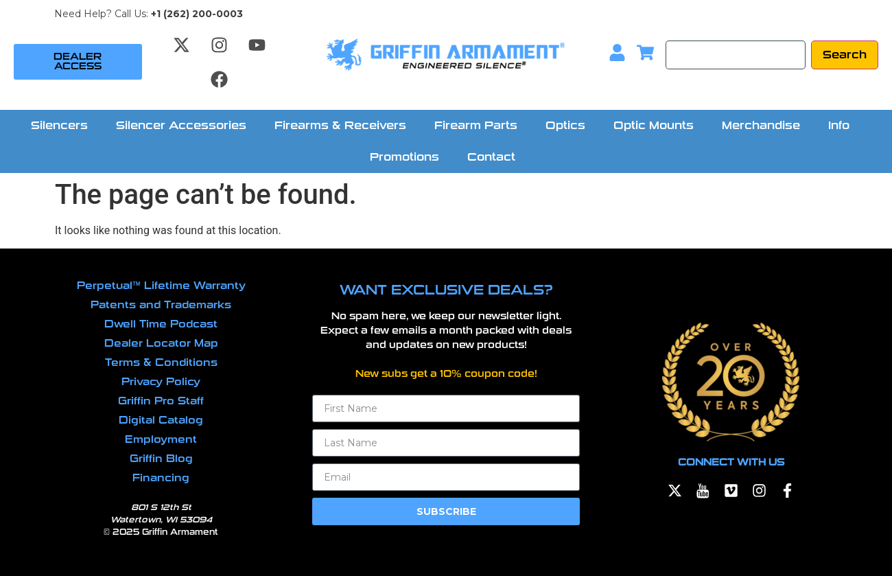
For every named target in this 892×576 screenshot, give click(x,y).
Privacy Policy (160, 382)
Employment (161, 439)
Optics (565, 125)
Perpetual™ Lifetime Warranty (161, 285)
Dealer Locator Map (161, 343)
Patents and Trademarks (161, 305)
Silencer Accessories (181, 125)
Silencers (59, 125)
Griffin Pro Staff (161, 401)
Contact (491, 156)
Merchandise (761, 125)
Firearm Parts (475, 125)
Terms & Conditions (161, 362)
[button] (63, 125)
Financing (160, 478)
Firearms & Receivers (340, 125)
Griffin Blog (161, 458)
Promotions (404, 156)
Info (838, 125)
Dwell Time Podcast (161, 324)
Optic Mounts (653, 125)
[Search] (736, 55)
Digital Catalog (161, 420)
